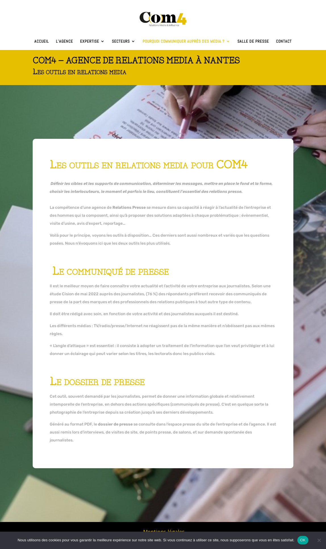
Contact (284, 41)
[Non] (319, 540)
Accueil (41, 41)
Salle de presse (253, 41)
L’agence (64, 41)
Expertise (89, 41)
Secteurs (121, 41)
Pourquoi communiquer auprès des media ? (184, 41)
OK (303, 540)
